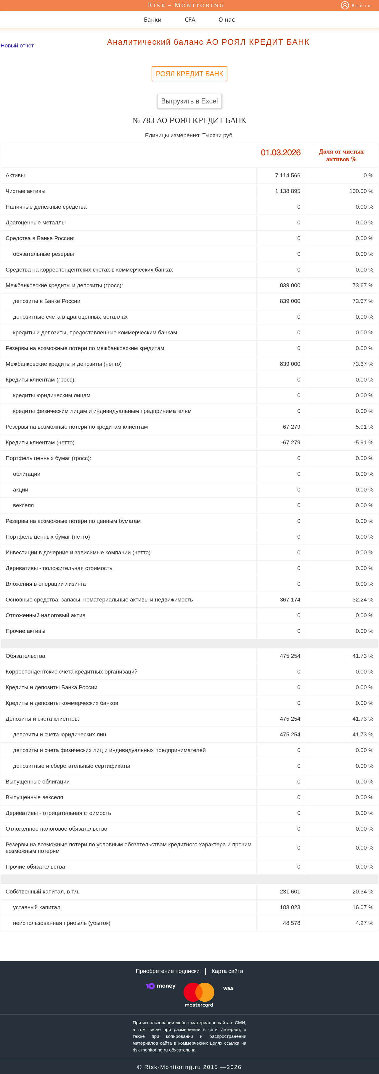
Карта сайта (227, 971)
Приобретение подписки (168, 971)
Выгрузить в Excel (189, 101)
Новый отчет (17, 45)
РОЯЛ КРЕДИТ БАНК (189, 74)
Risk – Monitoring (186, 5)
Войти (361, 6)
